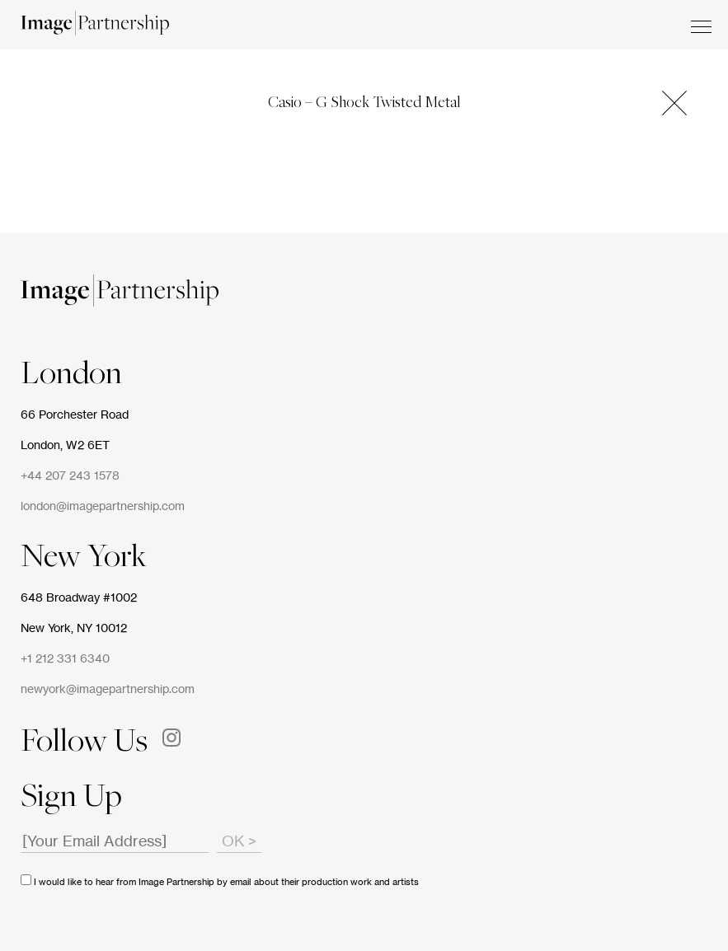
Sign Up (71, 798)
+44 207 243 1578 (70, 476)
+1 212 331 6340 (65, 659)
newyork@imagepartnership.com (108, 690)
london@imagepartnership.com (103, 507)
